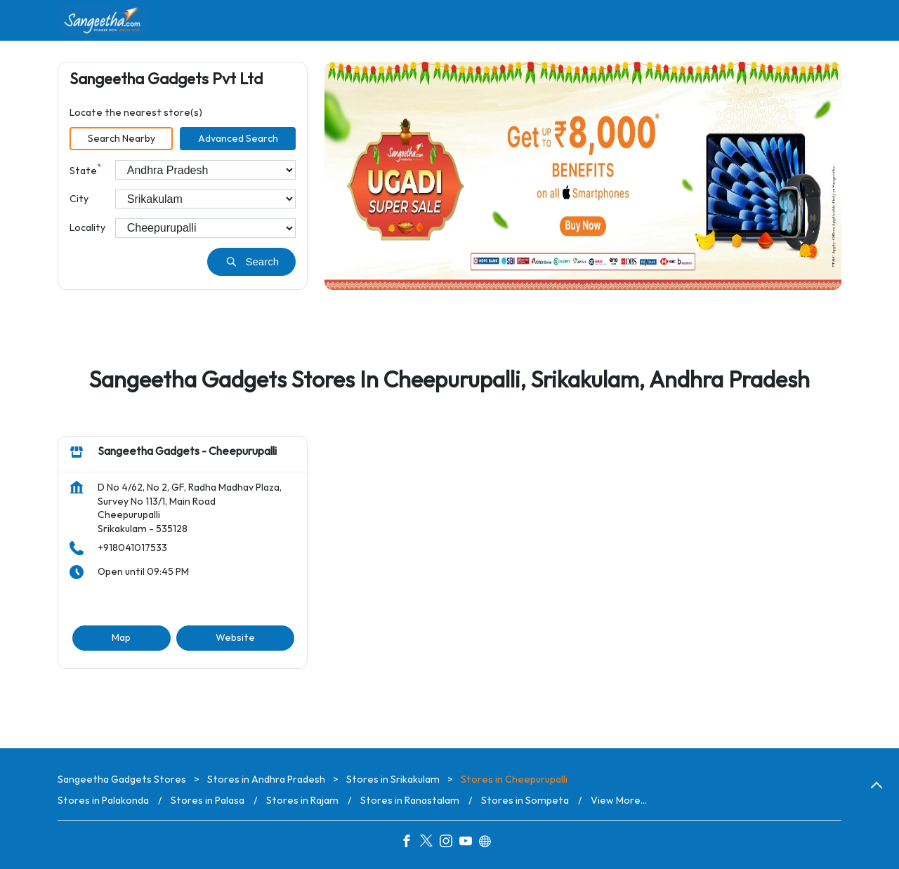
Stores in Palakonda (103, 800)
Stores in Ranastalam (409, 800)
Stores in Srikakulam (393, 779)
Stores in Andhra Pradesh (266, 779)
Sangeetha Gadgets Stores (123, 779)
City (79, 199)
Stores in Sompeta (525, 800)
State (85, 169)
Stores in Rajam (302, 800)
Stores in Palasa (207, 800)
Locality (87, 228)
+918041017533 (132, 548)
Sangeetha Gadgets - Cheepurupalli (187, 452)
